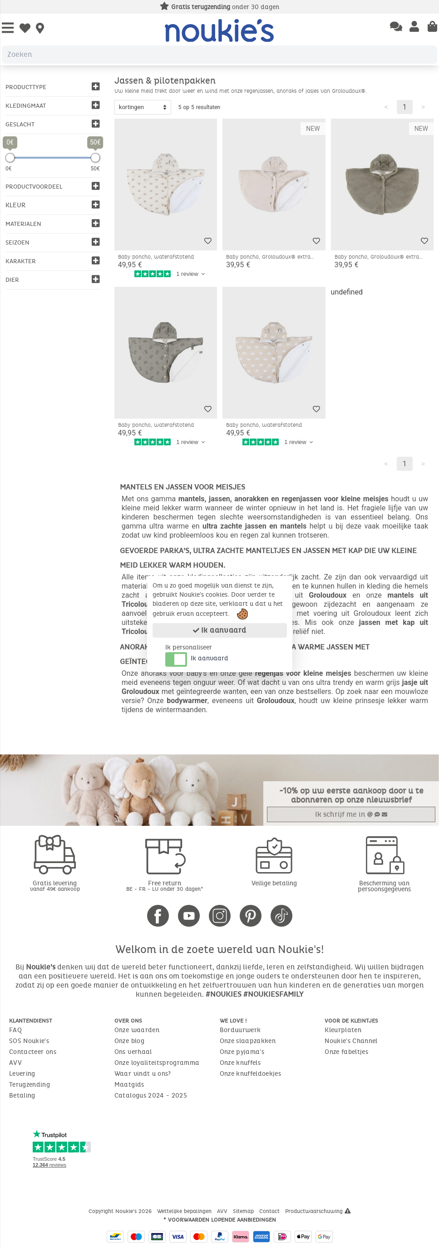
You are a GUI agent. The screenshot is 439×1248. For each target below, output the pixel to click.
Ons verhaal (133, 1052)
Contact (270, 1211)
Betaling (22, 1095)
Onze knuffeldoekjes (250, 1074)
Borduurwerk (240, 1030)
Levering (22, 1074)
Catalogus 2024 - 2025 (150, 1095)
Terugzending (29, 1084)
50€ (95, 168)
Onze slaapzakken (248, 1041)
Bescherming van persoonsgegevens (384, 886)
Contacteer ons (32, 1052)
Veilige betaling (274, 883)
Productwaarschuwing (318, 1211)
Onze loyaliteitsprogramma (157, 1063)
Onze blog (129, 1041)
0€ (8, 168)
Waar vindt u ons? (142, 1074)
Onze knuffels (240, 1063)
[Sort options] (142, 107)
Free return (165, 885)
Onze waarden (136, 1030)
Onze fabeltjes (346, 1052)
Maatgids (129, 1084)
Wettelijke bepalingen (185, 1211)
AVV (15, 1063)
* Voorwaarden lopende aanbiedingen (219, 1220)
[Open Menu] (8, 28)
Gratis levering (55, 885)
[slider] (10, 157)
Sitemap (244, 1211)
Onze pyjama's (242, 1052)
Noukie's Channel (351, 1041)
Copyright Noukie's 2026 (121, 1211)
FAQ (15, 1030)
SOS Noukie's (29, 1041)
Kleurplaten (343, 1030)
